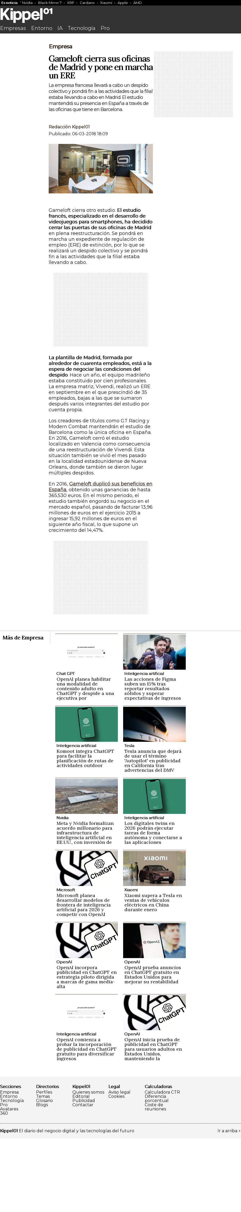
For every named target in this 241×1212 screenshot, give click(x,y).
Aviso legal (119, 1166)
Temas (43, 1170)
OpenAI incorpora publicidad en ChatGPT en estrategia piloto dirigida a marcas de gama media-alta (87, 1050)
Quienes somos (88, 1166)
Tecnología (82, 28)
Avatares (9, 1183)
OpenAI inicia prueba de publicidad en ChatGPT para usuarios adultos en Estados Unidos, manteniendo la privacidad (153, 1125)
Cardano (87, 3)
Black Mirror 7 (50, 3)
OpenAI (64, 1035)
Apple (123, 3)
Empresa (60, 120)
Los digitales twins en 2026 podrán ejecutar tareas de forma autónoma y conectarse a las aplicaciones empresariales (153, 909)
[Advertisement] (120, 75)
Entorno (41, 28)
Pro (105, 28)
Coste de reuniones (155, 1180)
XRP (70, 3)
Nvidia (27, 3)
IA (60, 28)
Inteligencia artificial (144, 747)
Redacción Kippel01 (69, 200)
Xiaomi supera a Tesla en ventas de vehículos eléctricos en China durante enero (153, 976)
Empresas (13, 28)
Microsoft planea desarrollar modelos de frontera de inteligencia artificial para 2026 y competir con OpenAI (84, 978)
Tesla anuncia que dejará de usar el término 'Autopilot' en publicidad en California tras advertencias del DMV (153, 834)
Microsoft (65, 963)
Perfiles (44, 1166)
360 (4, 1187)
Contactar (82, 1178)
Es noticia (9, 3)
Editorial (81, 1170)
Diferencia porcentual (157, 1172)
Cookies (116, 1170)
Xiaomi (106, 3)
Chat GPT (65, 747)
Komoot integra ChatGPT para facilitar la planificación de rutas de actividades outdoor (85, 832)
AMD (137, 3)
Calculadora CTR (162, 1166)
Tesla (129, 819)
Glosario (44, 1174)
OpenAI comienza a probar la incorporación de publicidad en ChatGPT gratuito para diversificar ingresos (87, 1122)
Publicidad (83, 1174)
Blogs (42, 1178)
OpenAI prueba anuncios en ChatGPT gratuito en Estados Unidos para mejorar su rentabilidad (152, 1048)
